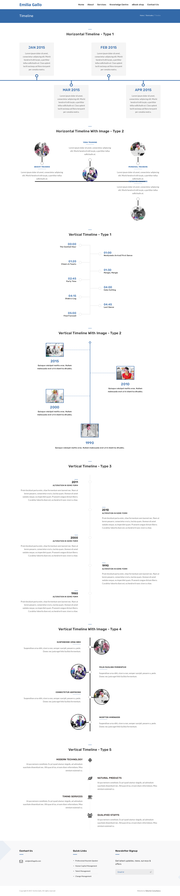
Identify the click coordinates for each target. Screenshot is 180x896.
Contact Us (153, 4)
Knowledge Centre (119, 4)
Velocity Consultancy (153, 891)
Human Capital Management (86, 866)
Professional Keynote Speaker (86, 861)
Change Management (83, 876)
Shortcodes (149, 15)
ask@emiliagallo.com (33, 861)
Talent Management (82, 871)
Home (81, 4)
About (90, 4)
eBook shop (138, 4)
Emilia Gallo (30, 4)
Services (101, 4)
